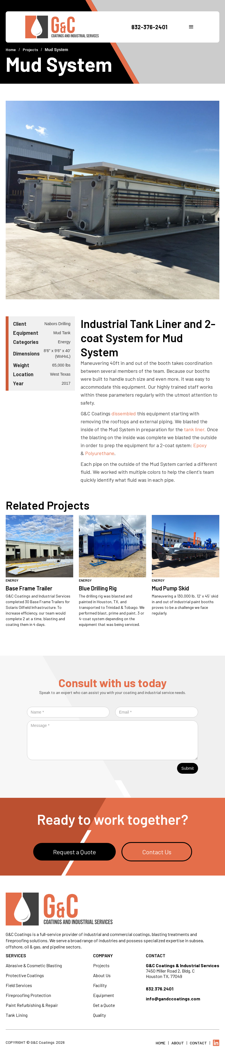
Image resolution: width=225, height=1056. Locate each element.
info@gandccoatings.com (173, 998)
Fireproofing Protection (28, 995)
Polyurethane (99, 453)
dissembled (124, 413)
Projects (30, 49)
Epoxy (200, 445)
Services (16, 955)
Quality (99, 1015)
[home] (70, 27)
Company (103, 955)
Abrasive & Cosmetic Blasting (34, 965)
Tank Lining (17, 1015)
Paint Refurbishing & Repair (32, 1005)
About (177, 1042)
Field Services (19, 985)
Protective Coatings (25, 975)
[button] (191, 26)
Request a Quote (74, 851)
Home (11, 49)
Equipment (103, 995)
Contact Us (156, 851)
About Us (102, 975)
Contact (155, 955)
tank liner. (195, 429)
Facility (100, 985)
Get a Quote (104, 1005)
